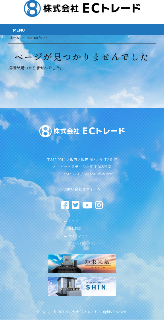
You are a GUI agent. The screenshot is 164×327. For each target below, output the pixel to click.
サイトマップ (77, 238)
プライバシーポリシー (84, 246)
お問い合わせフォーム (82, 190)
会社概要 (73, 230)
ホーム (14, 37)
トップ (71, 222)
